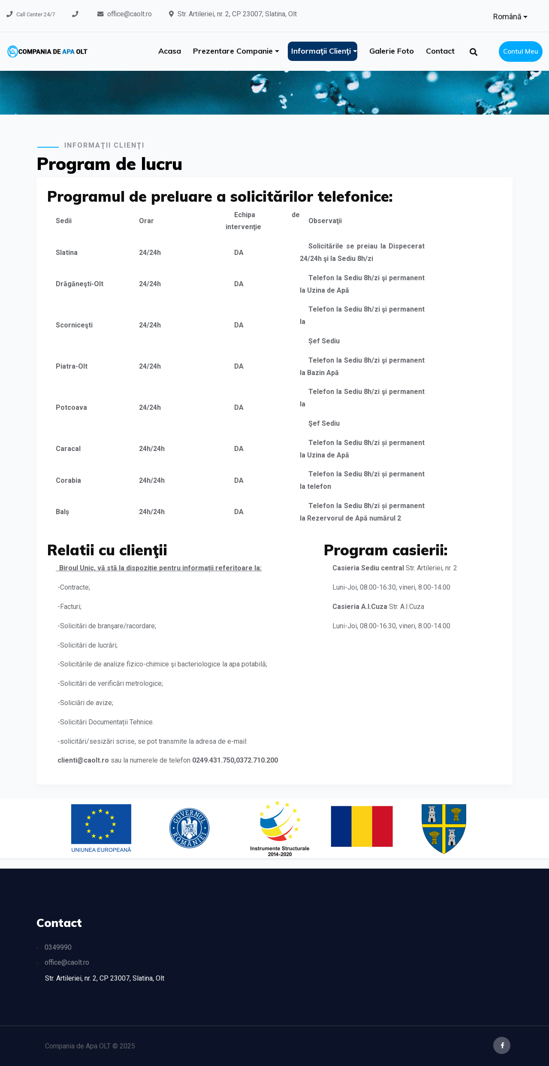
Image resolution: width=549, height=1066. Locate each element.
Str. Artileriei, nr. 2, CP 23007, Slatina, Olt (237, 14)
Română (508, 16)
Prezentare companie (234, 51)
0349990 (58, 947)
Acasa (169, 51)
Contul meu (520, 51)
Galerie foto (391, 51)
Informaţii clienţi (322, 51)
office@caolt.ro (129, 14)
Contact (440, 51)
